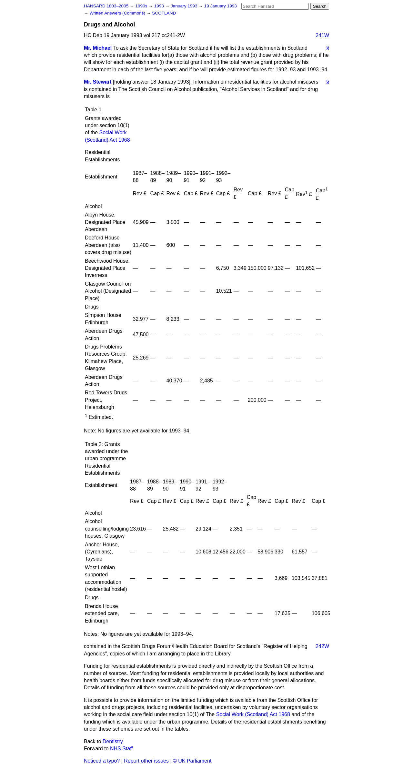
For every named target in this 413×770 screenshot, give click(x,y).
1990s (141, 6)
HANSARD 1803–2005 (106, 6)
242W (322, 646)
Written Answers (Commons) (117, 13)
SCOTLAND (164, 13)
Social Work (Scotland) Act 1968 (253, 714)
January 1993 (184, 6)
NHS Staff (121, 748)
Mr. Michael (98, 48)
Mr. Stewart (97, 82)
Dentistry (113, 741)
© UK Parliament (192, 761)
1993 (159, 6)
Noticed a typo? (102, 761)
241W (322, 35)
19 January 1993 (220, 6)
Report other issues (146, 761)
